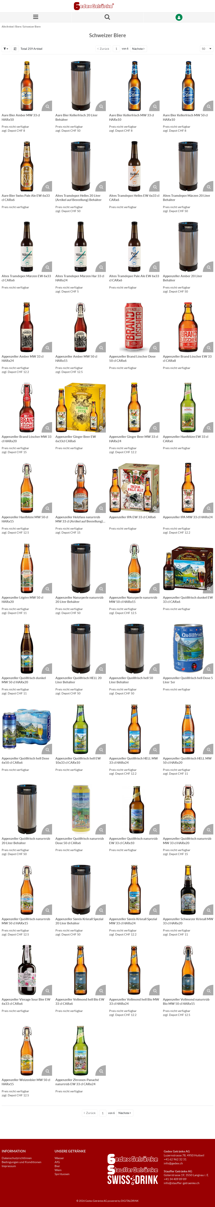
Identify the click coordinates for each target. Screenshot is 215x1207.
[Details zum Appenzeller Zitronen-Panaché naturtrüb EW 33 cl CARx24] (80, 1050)
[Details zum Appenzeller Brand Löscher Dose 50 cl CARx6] (134, 327)
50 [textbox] (203, 48)
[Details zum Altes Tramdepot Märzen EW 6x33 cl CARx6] (27, 247)
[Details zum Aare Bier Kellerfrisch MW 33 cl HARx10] (134, 86)
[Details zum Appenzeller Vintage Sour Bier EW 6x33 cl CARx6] (27, 970)
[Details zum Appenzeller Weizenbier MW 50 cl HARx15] (27, 1050)
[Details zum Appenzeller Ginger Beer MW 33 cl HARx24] (134, 407)
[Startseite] (94, 6)
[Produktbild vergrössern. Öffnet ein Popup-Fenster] (47, 106)
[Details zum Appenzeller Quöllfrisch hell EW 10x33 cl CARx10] (80, 729)
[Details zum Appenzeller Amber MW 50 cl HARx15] (80, 327)
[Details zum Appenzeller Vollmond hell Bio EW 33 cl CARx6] (80, 970)
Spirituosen (62, 1174)
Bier (57, 1166)
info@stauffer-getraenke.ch (181, 1183)
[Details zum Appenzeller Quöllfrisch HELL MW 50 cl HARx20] (188, 729)
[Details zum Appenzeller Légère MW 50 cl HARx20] (27, 568)
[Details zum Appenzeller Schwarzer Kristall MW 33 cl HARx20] (188, 890)
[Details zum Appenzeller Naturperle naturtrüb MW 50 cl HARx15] (134, 568)
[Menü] (36, 17)
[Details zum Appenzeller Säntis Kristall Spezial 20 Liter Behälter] (80, 890)
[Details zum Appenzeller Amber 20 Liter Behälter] (188, 247)
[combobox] (206, 49)
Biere (18, 26)
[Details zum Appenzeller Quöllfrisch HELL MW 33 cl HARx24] (134, 729)
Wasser (59, 1158)
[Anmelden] (179, 17)
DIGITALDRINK (130, 1200)
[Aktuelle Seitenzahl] (116, 48)
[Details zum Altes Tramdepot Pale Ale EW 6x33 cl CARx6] (134, 247)
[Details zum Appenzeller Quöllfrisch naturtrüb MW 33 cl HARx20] (188, 809)
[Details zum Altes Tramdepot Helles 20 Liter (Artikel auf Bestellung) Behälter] (80, 166)
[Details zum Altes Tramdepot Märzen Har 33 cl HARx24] (80, 247)
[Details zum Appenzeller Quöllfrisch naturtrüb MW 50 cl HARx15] (27, 890)
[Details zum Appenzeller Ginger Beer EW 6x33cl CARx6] (80, 407)
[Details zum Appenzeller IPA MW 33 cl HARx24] (188, 488)
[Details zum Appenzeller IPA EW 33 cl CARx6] (134, 488)
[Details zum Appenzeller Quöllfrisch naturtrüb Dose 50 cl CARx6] (80, 809)
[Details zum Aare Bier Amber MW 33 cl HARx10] (27, 86)
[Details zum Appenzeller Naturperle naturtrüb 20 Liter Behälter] (80, 568)
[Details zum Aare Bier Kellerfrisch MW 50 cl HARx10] (188, 86)
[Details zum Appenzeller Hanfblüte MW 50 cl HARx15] (27, 488)
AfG (57, 1162)
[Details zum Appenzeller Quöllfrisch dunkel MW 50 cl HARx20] (27, 648)
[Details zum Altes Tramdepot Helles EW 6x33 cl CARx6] (134, 166)
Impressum (9, 1166)
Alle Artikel (8, 26)
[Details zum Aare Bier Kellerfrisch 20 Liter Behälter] (80, 86)
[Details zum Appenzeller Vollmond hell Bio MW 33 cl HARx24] (134, 970)
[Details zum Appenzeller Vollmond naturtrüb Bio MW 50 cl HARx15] (188, 970)
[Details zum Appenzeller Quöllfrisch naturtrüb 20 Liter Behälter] (27, 809)
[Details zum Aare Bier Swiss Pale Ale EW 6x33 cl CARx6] (27, 166)
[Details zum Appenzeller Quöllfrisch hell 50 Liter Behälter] (134, 648)
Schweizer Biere (32, 26)
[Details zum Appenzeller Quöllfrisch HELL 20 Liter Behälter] (80, 648)
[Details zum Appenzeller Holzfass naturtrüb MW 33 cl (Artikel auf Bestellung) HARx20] (80, 488)
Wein (58, 1170)
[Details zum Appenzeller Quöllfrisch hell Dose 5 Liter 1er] (188, 648)
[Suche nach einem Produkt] (107, 17)
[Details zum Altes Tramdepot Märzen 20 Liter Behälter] (188, 166)
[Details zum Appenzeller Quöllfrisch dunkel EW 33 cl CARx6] (188, 568)
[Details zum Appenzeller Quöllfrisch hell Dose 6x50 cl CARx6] (27, 729)
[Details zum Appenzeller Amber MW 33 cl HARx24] (27, 327)
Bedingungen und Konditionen (21, 1162)
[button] (6, 48)
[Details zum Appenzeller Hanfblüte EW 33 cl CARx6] (188, 407)
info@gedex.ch (173, 1163)
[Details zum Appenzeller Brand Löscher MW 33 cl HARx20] (27, 407)
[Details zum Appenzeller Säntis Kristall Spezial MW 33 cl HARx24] (134, 890)
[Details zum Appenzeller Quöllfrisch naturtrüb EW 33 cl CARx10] (134, 809)
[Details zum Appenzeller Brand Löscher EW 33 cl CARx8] (188, 327)
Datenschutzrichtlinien (17, 1158)
